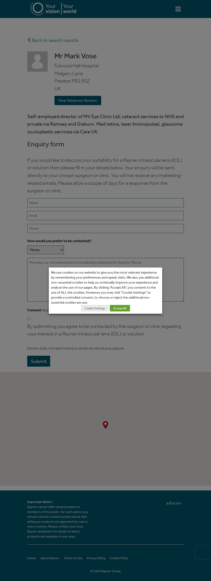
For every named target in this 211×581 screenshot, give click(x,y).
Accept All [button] (119, 308)
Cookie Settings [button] (95, 308)
